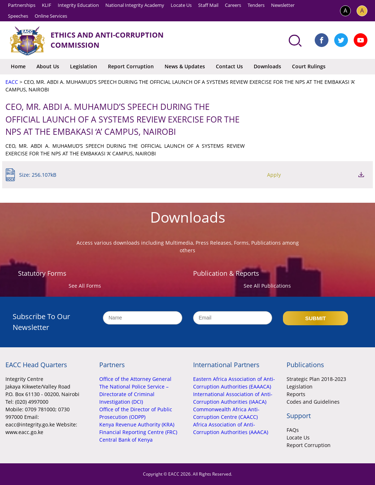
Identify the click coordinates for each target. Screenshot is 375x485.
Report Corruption (131, 66)
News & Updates (185, 66)
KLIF (46, 5)
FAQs (293, 429)
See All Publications (267, 285)
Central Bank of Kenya (126, 439)
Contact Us (229, 66)
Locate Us (181, 5)
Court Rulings (309, 66)
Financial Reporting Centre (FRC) (138, 432)
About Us (47, 66)
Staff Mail (208, 5)
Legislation (83, 66)
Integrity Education (78, 5)
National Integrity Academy (134, 5)
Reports (296, 394)
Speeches (18, 16)
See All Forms (85, 285)
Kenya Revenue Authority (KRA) (136, 424)
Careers (233, 5)
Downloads (267, 66)
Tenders (256, 5)
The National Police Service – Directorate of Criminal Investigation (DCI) (134, 394)
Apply (322, 174)
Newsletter (283, 5)
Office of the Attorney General (135, 378)
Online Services (51, 16)
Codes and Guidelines (313, 401)
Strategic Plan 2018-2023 (316, 378)
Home (18, 66)
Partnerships (21, 5)
